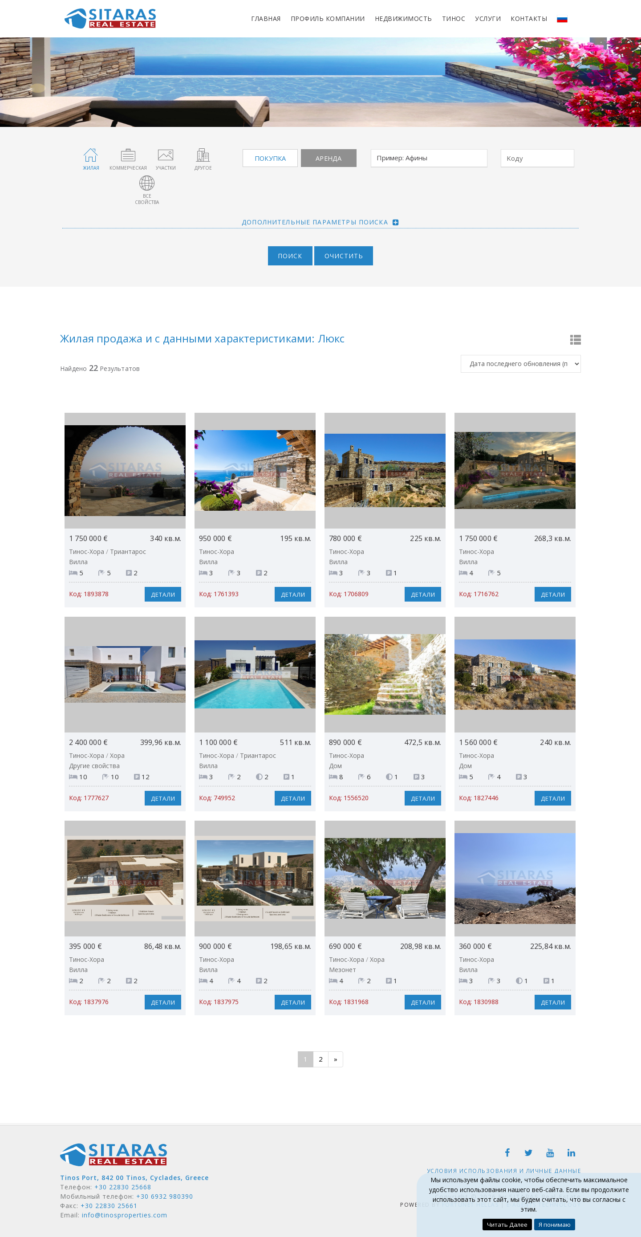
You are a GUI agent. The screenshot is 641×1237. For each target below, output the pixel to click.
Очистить (345, 252)
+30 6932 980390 (164, 1193)
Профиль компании (328, 18)
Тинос (454, 18)
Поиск (288, 252)
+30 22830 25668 (122, 1184)
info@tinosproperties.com (124, 1212)
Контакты (529, 18)
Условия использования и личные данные (504, 1168)
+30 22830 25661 (109, 1203)
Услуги (488, 18)
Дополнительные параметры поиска (315, 218)
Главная (266, 18)
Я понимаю (555, 1224)
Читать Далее (507, 1224)
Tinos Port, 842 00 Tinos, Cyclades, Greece (134, 1175)
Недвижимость (403, 18)
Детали (161, 592)
